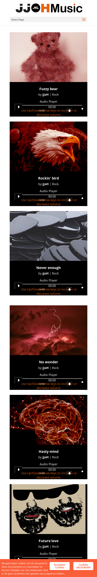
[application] (48, 108)
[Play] (19, 107)
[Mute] (69, 111)
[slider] (52, 105)
